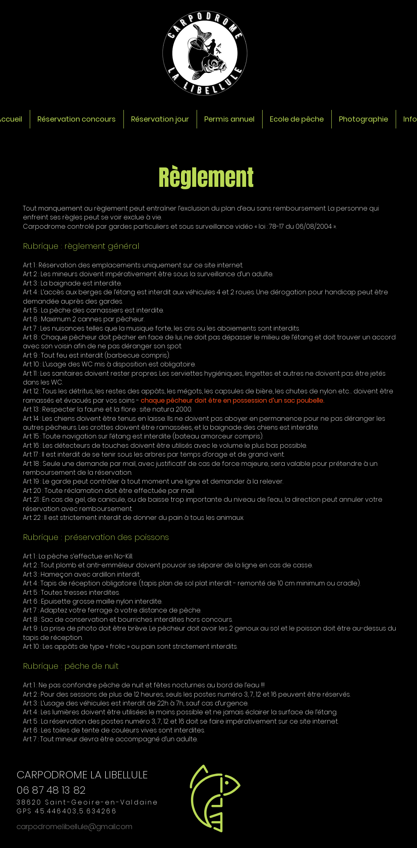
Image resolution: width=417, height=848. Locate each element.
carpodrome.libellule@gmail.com (74, 826)
